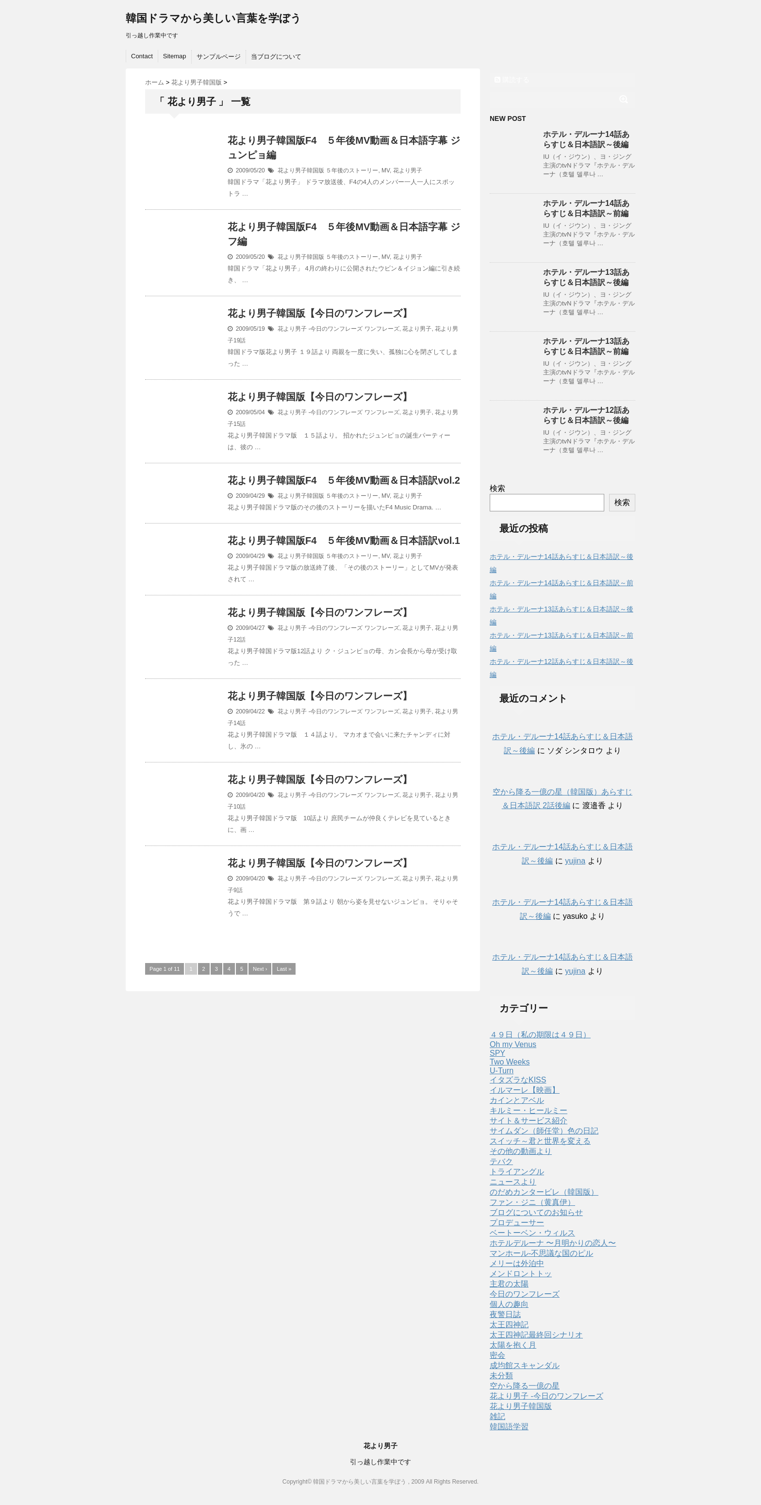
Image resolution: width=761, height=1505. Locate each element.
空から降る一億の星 (525, 1386)
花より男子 (407, 170)
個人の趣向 (509, 1304)
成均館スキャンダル (525, 1365)
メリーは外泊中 (517, 1263)
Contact (142, 56)
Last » (284, 969)
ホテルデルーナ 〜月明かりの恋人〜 (553, 1243)
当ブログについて (276, 56)
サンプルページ (219, 56)
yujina (575, 861)
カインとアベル (517, 1100)
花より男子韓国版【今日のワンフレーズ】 (320, 313)
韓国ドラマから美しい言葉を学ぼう (213, 18)
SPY (497, 1053)
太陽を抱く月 (513, 1345)
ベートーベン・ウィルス (532, 1233)
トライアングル (517, 1171)
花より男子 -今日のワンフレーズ (320, 328)
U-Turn (501, 1070)
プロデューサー (517, 1222)
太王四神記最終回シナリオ (536, 1335)
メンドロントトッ (521, 1273)
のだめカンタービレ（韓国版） (544, 1192)
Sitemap (174, 56)
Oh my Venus (513, 1044)
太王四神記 (509, 1324)
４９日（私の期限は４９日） (540, 1035)
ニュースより (513, 1182)
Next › (260, 969)
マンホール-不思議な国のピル (541, 1253)
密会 (497, 1355)
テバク (501, 1161)
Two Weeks (509, 1062)
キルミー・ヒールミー (528, 1110)
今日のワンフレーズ (525, 1294)
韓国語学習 (509, 1426)
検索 (497, 488)
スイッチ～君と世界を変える (540, 1141)
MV (385, 170)
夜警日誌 (505, 1314)
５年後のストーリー (352, 170)
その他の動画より (521, 1151)
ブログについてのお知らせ (536, 1212)
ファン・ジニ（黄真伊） (532, 1202)
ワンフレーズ (381, 328)
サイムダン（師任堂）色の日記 (544, 1131)
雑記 (497, 1416)
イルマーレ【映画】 (525, 1090)
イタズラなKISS (518, 1080)
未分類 (501, 1375)
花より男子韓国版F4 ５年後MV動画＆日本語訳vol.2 (344, 480)
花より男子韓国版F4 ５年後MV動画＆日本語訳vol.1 (344, 540)
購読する (512, 80)
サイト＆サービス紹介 (528, 1120)
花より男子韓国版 (301, 170)
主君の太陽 (509, 1284)
